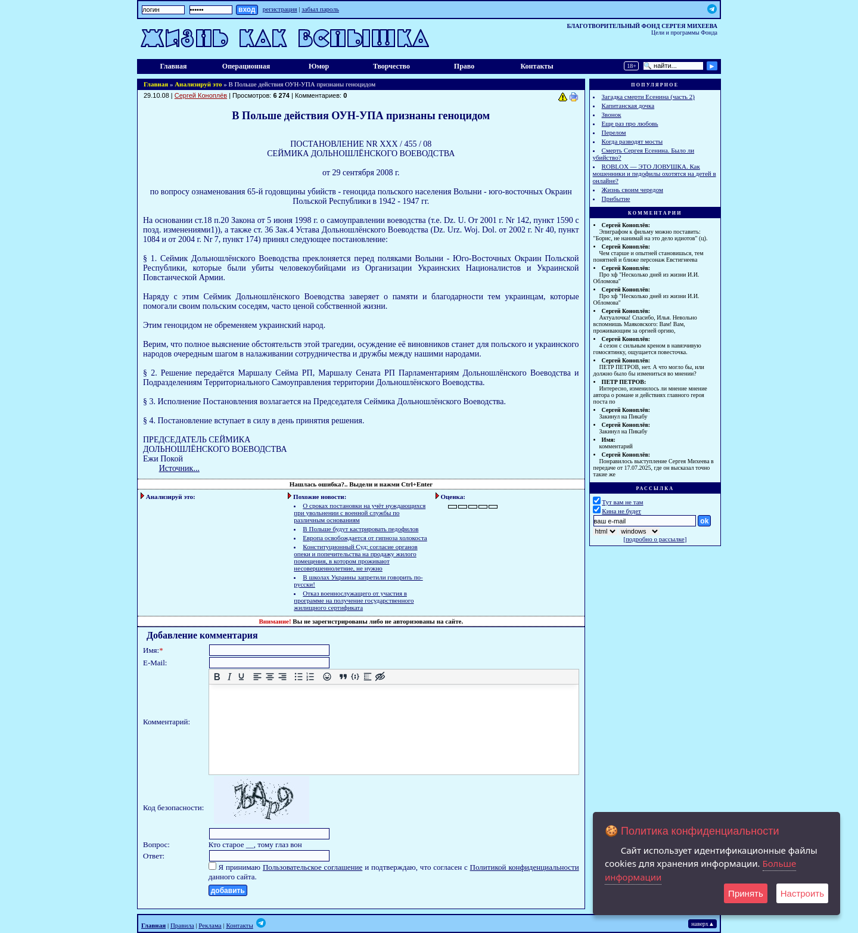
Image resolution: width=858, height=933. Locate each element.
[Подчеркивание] (241, 677)
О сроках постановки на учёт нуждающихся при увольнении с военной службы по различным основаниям (359, 512)
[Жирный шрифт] (216, 677)
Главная (173, 66)
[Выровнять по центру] (269, 677)
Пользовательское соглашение (312, 867)
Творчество (391, 66)
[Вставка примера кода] (355, 677)
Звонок (611, 114)
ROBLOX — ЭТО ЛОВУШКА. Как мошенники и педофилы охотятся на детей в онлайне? (654, 173)
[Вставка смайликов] (327, 677)
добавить (228, 890)
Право (464, 66)
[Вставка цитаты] (343, 677)
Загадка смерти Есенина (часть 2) (648, 96)
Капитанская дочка (628, 105)
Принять (745, 893)
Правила (182, 925)
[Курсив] (229, 677)
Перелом (614, 132)
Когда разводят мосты (632, 141)
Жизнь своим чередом (632, 189)
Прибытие (616, 198)
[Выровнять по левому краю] (257, 677)
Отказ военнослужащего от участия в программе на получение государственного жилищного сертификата (354, 600)
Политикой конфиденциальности (524, 867)
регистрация (280, 9)
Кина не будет (621, 510)
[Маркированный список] (298, 677)
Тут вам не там (622, 502)
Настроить (802, 893)
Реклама (209, 925)
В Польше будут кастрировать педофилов (360, 528)
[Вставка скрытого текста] (380, 677)
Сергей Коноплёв (201, 95)
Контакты (536, 66)
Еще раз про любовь (630, 123)
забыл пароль (320, 9)
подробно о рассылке (655, 539)
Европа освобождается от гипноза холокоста (365, 537)
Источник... (179, 468)
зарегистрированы (340, 621)
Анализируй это (198, 84)
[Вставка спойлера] (367, 677)
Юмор (319, 66)
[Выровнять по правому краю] (282, 677)
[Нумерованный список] (310, 677)
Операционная (246, 66)
